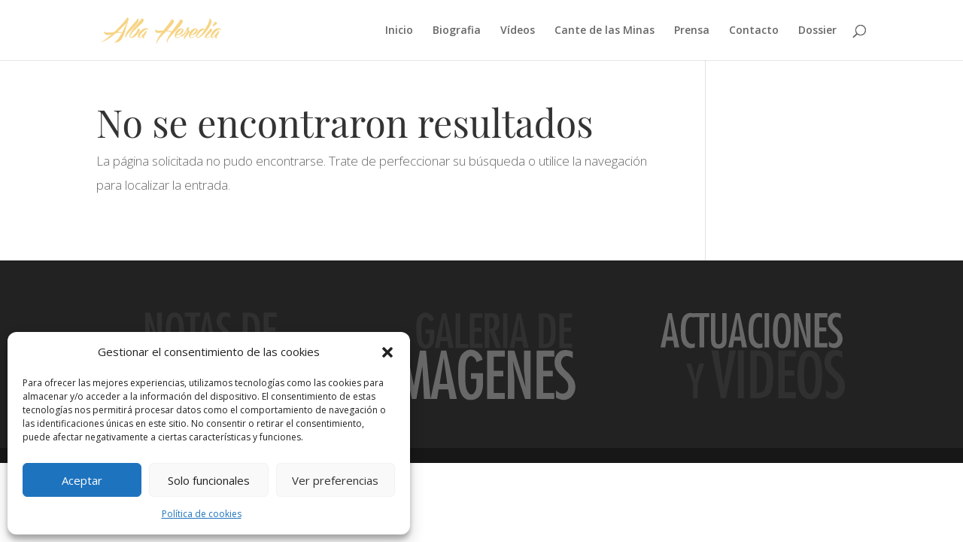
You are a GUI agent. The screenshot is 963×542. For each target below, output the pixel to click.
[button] (387, 352)
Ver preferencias (335, 480)
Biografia (457, 31)
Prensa (691, 31)
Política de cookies (202, 513)
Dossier (817, 31)
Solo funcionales (209, 480)
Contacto (754, 31)
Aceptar (82, 480)
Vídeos (517, 31)
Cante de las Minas (604, 31)
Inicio (399, 31)
